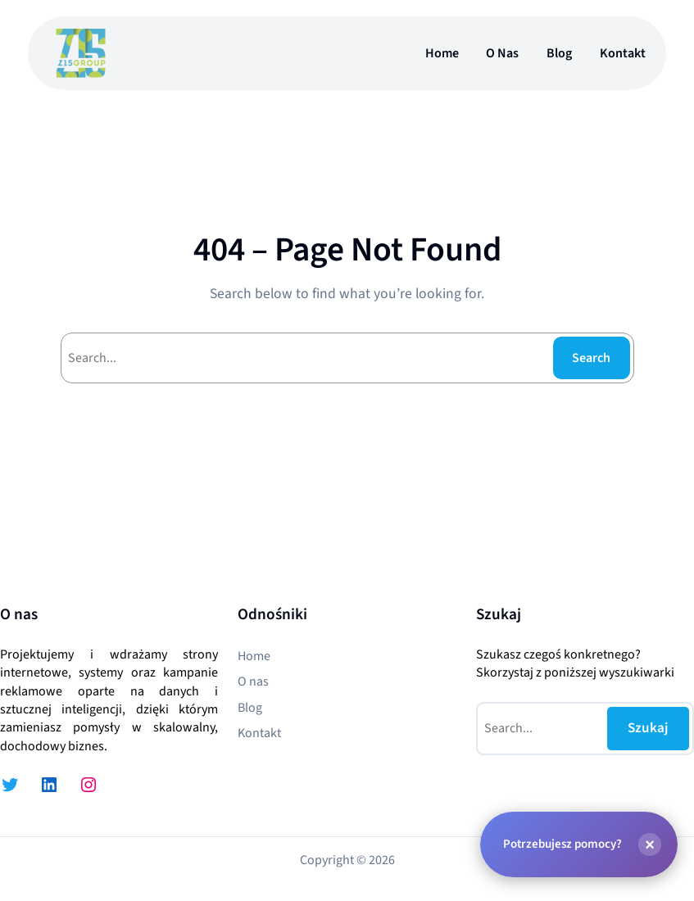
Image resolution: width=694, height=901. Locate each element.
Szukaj (648, 728)
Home (442, 53)
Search (591, 358)
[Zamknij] (649, 843)
